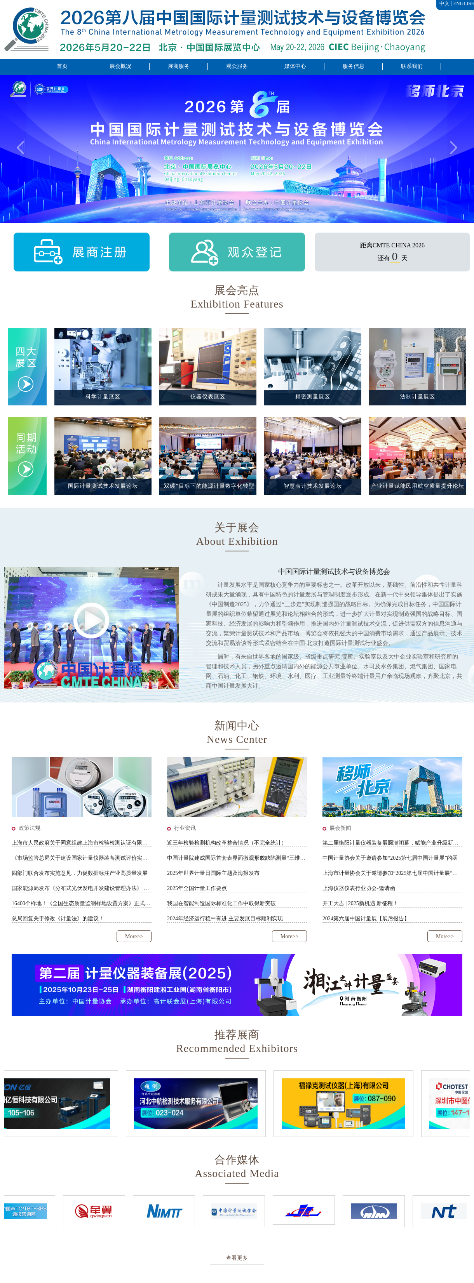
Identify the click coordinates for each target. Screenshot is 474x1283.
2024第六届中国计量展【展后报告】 (366, 918)
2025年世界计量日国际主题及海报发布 (213, 873)
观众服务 (237, 66)
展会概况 (120, 66)
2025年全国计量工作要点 (197, 888)
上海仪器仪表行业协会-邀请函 (358, 888)
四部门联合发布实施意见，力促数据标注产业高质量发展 (80, 873)
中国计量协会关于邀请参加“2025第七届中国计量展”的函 (390, 858)
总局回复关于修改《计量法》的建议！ (58, 918)
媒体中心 (295, 66)
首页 (62, 66)
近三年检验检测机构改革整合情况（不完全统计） (227, 843)
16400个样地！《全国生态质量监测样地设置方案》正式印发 (84, 903)
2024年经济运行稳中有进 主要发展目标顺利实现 (225, 918)
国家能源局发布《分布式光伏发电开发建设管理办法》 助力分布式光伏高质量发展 (110, 888)
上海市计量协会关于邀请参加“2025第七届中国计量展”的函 (392, 873)
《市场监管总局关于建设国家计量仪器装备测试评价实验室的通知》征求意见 (104, 858)
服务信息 (353, 66)
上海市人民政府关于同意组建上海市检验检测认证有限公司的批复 (90, 843)
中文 (444, 3)
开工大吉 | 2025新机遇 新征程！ (360, 903)
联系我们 (412, 66)
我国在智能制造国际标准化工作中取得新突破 (221, 903)
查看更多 (237, 1258)
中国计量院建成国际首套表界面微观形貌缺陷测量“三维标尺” (240, 858)
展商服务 (179, 66)
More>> (134, 936)
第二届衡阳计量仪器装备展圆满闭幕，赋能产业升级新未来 (393, 843)
